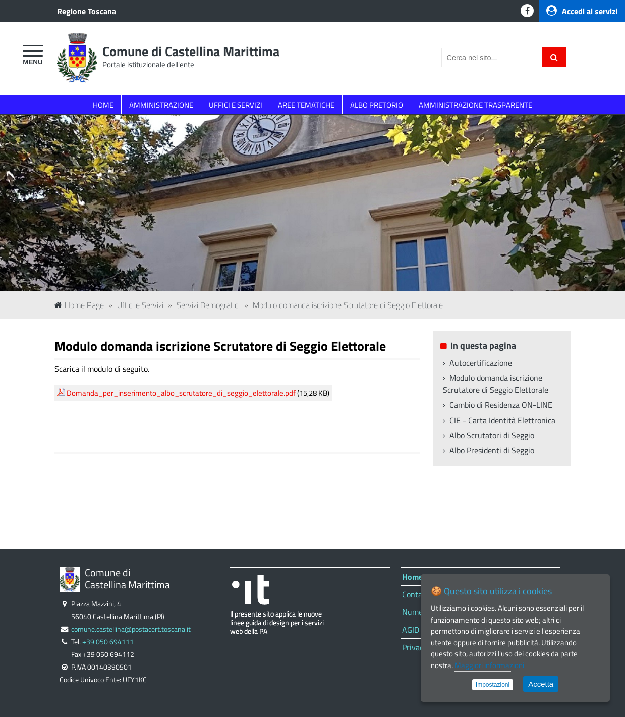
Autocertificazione (480, 362)
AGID (410, 630)
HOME (103, 105)
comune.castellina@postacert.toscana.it (131, 629)
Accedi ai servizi (581, 11)
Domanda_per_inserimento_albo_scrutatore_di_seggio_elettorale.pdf (181, 393)
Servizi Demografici (208, 305)
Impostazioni (492, 684)
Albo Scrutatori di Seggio (491, 435)
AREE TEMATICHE (306, 105)
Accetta (540, 684)
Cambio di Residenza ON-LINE (500, 405)
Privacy (414, 647)
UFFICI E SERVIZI (235, 105)
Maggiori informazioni (489, 665)
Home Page (79, 305)
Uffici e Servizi (140, 305)
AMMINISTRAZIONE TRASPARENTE (475, 105)
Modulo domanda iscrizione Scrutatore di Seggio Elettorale (348, 305)
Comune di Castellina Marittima (190, 51)
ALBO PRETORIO (376, 105)
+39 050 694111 (108, 641)
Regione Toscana (86, 11)
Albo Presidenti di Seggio (491, 450)
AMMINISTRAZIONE (161, 105)
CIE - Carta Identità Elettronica (502, 420)
